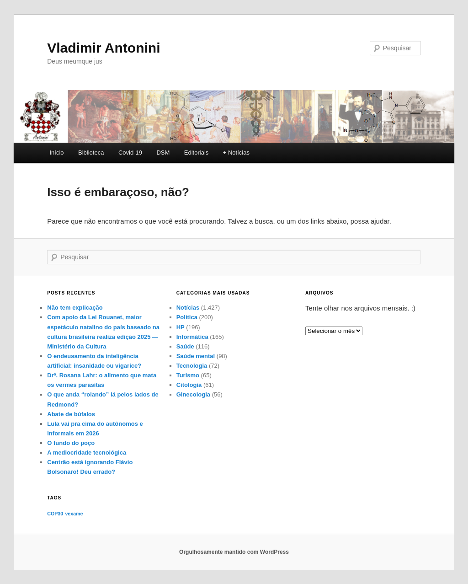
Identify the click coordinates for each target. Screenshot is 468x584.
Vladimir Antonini (103, 47)
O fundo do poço (71, 442)
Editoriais (196, 152)
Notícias (188, 307)
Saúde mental (195, 356)
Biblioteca (91, 152)
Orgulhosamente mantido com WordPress (234, 552)
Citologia (189, 384)
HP (180, 327)
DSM (163, 152)
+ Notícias (236, 152)
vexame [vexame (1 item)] (74, 513)
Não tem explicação (74, 307)
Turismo (187, 375)
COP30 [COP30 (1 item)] (55, 513)
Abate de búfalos (71, 414)
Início (56, 152)
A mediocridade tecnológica (86, 452)
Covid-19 (130, 152)
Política (186, 317)
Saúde (185, 346)
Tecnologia (191, 365)
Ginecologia (193, 394)
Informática (192, 336)
